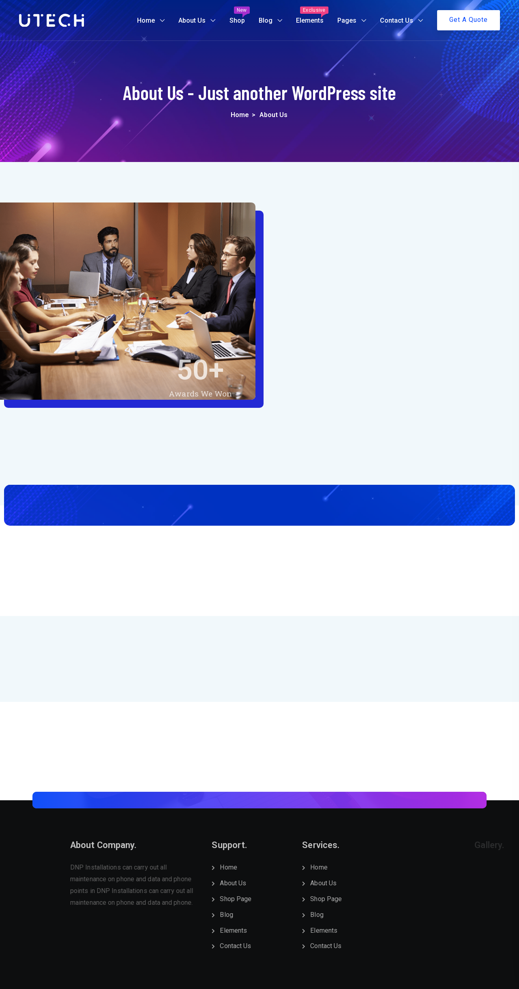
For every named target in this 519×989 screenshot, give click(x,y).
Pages (346, 20)
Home (146, 20)
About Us (192, 20)
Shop (239, 15)
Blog (265, 20)
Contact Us (396, 20)
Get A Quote (468, 19)
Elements (312, 15)
